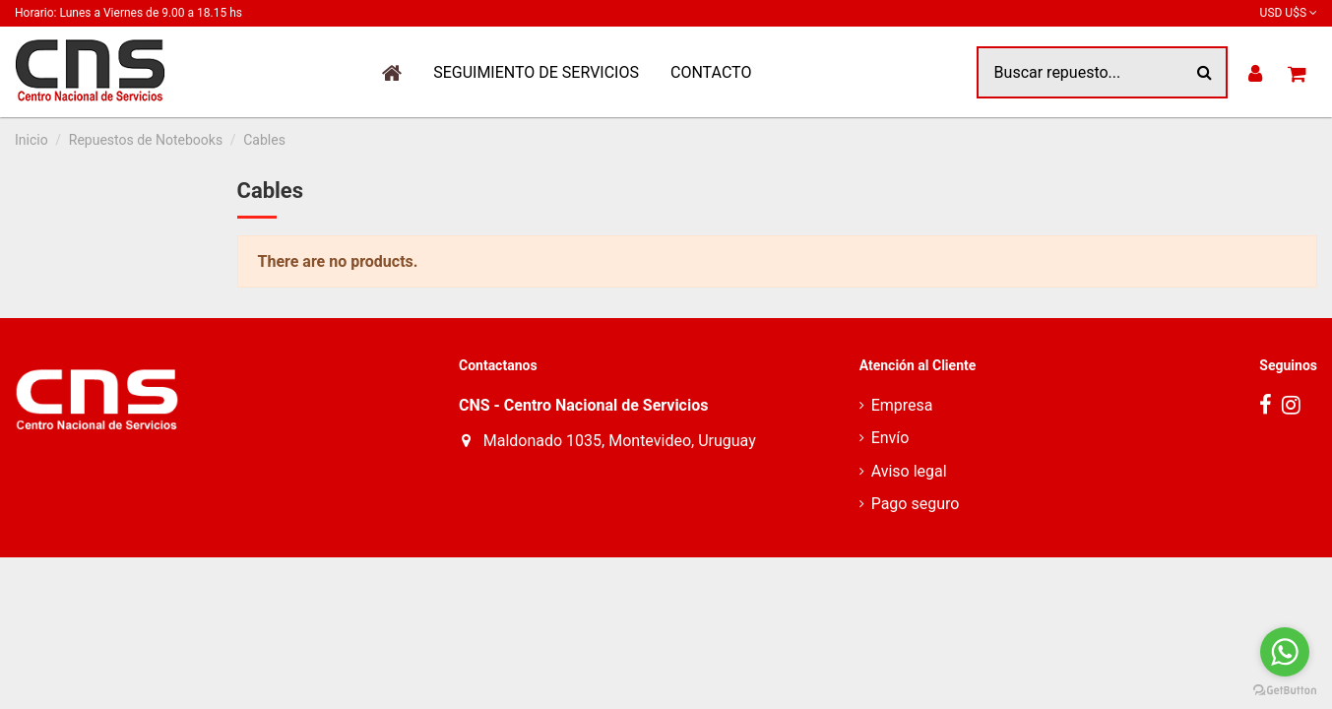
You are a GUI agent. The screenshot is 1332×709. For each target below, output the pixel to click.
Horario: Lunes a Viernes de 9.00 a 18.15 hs (128, 13)
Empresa (902, 405)
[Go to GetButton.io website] (1284, 689)
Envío (890, 437)
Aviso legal (909, 471)
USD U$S (1288, 13)
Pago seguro (915, 503)
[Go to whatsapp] (1284, 652)
